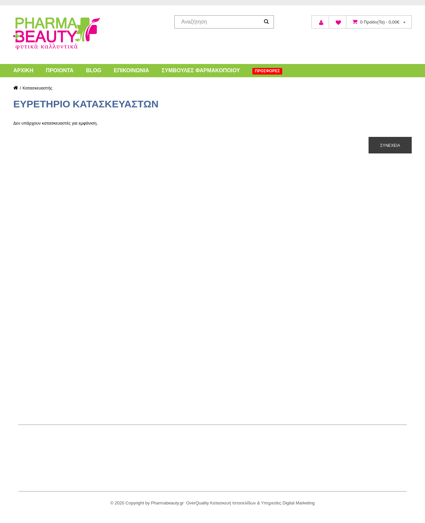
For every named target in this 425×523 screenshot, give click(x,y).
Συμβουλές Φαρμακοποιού (201, 70)
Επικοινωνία (131, 70)
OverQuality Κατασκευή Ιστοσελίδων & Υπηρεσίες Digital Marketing (250, 502)
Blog (93, 70)
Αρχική (23, 70)
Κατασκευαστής (37, 88)
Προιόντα (59, 70)
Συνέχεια (390, 145)
